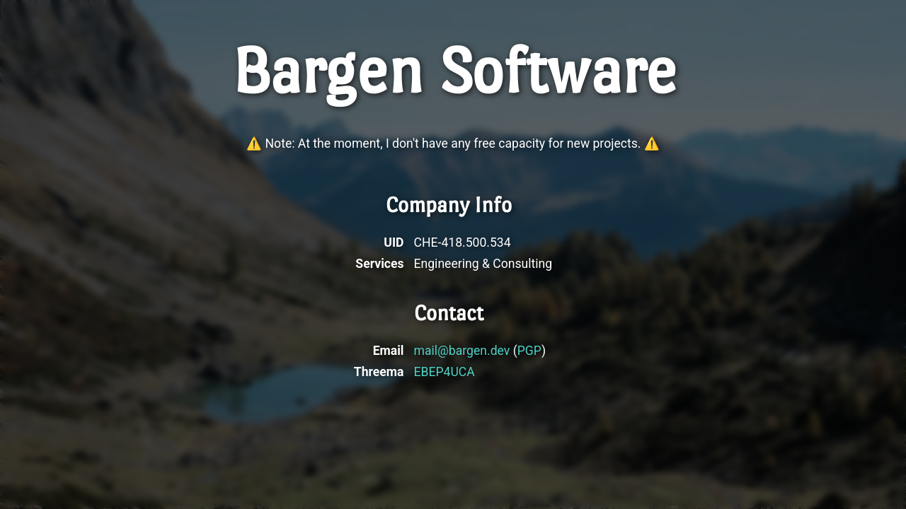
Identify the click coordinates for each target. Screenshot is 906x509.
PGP (529, 351)
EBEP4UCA (444, 372)
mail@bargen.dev (462, 351)
